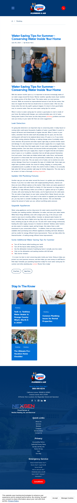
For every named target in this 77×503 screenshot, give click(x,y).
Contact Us (38, 433)
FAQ (38, 451)
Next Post (27, 271)
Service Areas (38, 431)
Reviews (38, 426)
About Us (38, 422)
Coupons (38, 428)
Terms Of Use (38, 449)
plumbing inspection (39, 171)
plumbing (49, 116)
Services (38, 424)
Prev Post (16, 271)
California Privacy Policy (38, 444)
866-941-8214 (38, 389)
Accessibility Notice (38, 442)
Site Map (38, 454)
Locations (38, 481)
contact (35, 264)
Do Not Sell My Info (38, 447)
